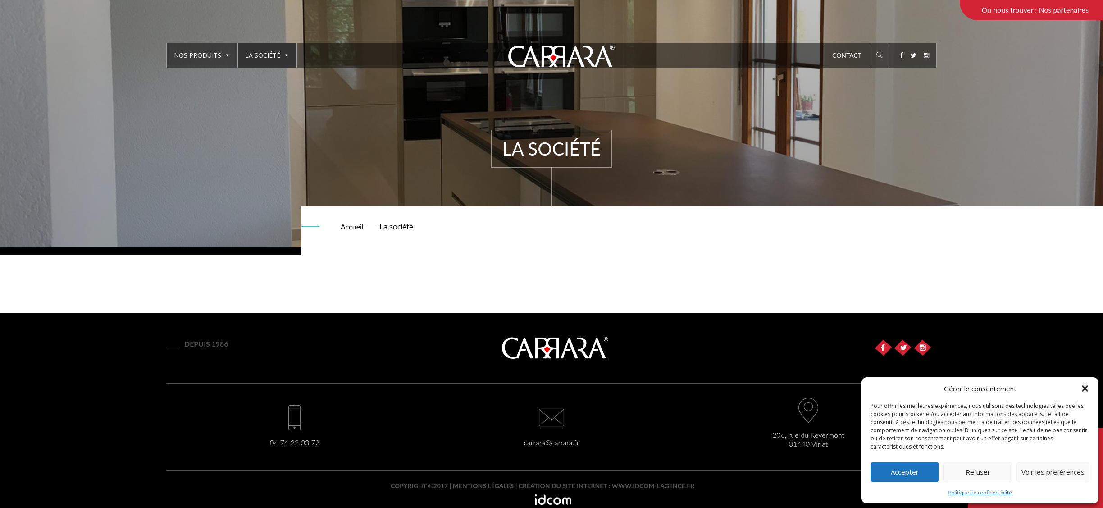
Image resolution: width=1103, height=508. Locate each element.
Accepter (905, 471)
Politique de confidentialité (980, 492)
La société (267, 55)
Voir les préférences (1053, 471)
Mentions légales (483, 486)
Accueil (352, 226)
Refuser (978, 471)
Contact (846, 55)
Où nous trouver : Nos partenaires (1035, 9)
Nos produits (202, 55)
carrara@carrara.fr (551, 442)
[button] (1084, 388)
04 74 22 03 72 (294, 442)
